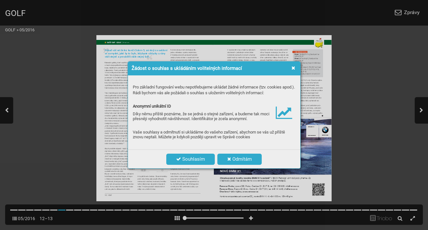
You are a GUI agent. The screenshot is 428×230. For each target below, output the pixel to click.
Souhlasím (190, 159)
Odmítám (239, 159)
